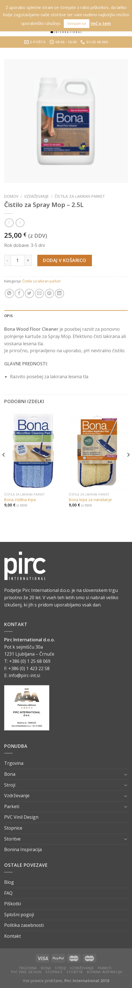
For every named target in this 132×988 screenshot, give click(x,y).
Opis (8, 315)
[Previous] (4, 466)
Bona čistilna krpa (20, 499)
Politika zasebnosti (24, 925)
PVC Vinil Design (21, 817)
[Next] (128, 466)
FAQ (8, 893)
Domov (11, 196)
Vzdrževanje (36, 196)
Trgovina (13, 763)
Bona (9, 774)
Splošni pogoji (19, 914)
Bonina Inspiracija (23, 849)
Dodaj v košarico (64, 260)
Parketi (11, 806)
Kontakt (12, 936)
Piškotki (12, 904)
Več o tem (101, 23)
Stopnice (13, 828)
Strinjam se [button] (76, 23)
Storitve (12, 839)
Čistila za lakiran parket (80, 196)
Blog (9, 882)
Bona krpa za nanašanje (90, 499)
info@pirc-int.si (24, 675)
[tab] (66, 315)
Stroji (9, 785)
